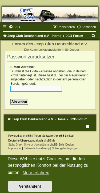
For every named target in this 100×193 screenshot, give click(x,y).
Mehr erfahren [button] (35, 172)
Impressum (14, 148)
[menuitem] (14, 27)
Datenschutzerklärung (37, 148)
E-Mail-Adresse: (22, 67)
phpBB (27, 135)
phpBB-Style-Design (62, 144)
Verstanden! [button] (30, 186)
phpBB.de (49, 140)
